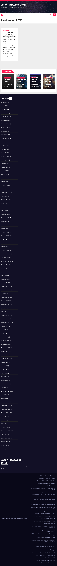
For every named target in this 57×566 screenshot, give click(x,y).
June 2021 (4, 145)
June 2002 (4, 445)
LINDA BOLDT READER (38, 499)
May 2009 (4, 373)
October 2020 (5, 163)
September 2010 (6, 322)
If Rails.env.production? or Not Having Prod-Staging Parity (43, 534)
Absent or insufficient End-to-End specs (45, 546)
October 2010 (5, 319)
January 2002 (5, 449)
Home (36, 475)
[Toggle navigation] (54, 14)
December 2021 (5, 134)
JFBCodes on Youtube (40, 497)
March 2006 (4, 398)
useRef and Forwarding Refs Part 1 (47, 516)
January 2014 (5, 282)
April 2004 (4, 434)
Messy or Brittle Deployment (39, 552)
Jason (6, 86)
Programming (6, 30)
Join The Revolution (50, 497)
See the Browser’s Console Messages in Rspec (44, 521)
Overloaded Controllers (49, 523)
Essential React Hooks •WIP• (48, 557)
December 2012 (5, 286)
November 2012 (5, 290)
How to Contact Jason (37, 494)
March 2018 (4, 214)
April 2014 (4, 275)
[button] (50, 15)
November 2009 (6, 351)
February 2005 (5, 427)
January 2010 (5, 344)
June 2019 (4, 203)
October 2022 (5, 124)
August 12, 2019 (8, 39)
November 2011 (5, 297)
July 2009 (4, 366)
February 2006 (5, 402)
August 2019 (4, 199)
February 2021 (5, 156)
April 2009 (4, 376)
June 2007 (4, 394)
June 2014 (4, 272)
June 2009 (4, 369)
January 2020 (5, 189)
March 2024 (4, 113)
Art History (47, 478)
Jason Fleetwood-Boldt (13, 4)
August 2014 (4, 264)
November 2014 (5, 254)
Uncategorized (7, 77)
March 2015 (4, 246)
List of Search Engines (50, 499)
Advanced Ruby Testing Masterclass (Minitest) (44, 511)
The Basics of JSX (51, 552)
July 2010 (4, 329)
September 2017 (6, 221)
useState (36, 516)
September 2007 (6, 391)
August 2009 (5, 362)
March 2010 (4, 337)
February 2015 (5, 250)
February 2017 (5, 232)
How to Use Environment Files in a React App (44, 562)
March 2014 (4, 279)
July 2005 (4, 416)
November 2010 (5, 315)
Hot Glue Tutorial (51, 485)
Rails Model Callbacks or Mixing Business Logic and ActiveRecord (43, 527)
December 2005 (5, 405)
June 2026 (4, 102)
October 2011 (5, 301)
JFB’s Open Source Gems (49, 494)
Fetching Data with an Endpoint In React (45, 560)
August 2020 (5, 167)
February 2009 (5, 384)
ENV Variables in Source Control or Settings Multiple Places (43, 549)
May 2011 (3, 311)
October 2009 (5, 355)
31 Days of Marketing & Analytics (47, 475)
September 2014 (6, 261)
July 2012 (4, 293)
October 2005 (5, 412)
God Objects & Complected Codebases (46, 537)
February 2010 (5, 340)
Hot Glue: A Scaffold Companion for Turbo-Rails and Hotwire (43, 489)
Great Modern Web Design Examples (46, 483)
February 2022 (5, 127)
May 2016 (3, 243)
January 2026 (5, 109)
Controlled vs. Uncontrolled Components (45, 555)
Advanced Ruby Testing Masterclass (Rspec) (45, 513)
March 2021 (4, 152)
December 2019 (5, 192)
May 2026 (4, 106)
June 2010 (4, 333)
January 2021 (5, 160)
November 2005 (5, 409)
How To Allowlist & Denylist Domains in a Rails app (43, 492)
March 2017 (4, 228)
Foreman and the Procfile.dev (48, 518)
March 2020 (4, 181)
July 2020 (4, 171)
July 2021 (4, 142)
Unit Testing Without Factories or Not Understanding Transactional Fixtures (43, 541)
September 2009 (6, 358)
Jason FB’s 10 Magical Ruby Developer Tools (9, 35)
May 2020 (4, 174)
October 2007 (5, 387)
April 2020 (4, 178)
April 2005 (4, 423)
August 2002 (5, 441)
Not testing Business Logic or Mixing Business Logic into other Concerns (43, 530)
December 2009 (6, 347)
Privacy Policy (52, 502)
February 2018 (5, 217)
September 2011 (5, 304)
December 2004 (6, 431)
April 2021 (4, 149)
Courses (53, 478)
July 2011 (3, 308)
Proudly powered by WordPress (8, 518)
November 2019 (5, 196)
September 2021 (6, 138)
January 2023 (5, 120)
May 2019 (3, 207)
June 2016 (4, 239)
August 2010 (4, 326)
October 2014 (5, 257)
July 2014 (4, 268)
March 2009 (4, 380)
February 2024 (5, 116)
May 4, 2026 (21, 84)
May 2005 (4, 420)
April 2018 (4, 210)
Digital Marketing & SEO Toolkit (44, 480)
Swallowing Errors (51, 544)
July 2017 (4, 225)
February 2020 (5, 185)
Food (54, 480)
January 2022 (5, 131)
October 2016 (5, 236)
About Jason (41, 478)
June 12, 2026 (8, 84)
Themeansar (4, 520)
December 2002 (5, 438)
